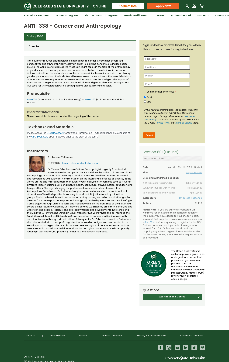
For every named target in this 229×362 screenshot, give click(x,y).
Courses (158, 15)
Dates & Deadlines (112, 335)
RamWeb (150, 222)
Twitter (194, 347)
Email (149, 97)
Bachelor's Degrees (36, 15)
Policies (83, 335)
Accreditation (57, 335)
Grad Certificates (135, 15)
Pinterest (202, 347)
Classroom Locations (192, 335)
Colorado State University (185, 358)
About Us (30, 335)
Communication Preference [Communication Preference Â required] (160, 91)
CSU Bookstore (55, 132)
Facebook (159, 347)
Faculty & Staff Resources (151, 335)
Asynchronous (194, 172)
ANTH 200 (90, 99)
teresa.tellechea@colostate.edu (80, 163)
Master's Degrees (67, 15)
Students (203, 15)
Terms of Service (183, 122)
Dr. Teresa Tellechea (190, 198)
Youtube (176, 347)
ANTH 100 (32, 99)
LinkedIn (185, 347)
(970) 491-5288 (36, 357)
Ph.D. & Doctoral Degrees (101, 15)
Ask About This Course (172, 296)
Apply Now (163, 6)
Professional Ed (181, 15)
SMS (149, 102)
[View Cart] (202, 7)
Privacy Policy (163, 122)
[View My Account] (194, 7)
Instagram (168, 347)
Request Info (128, 6)
